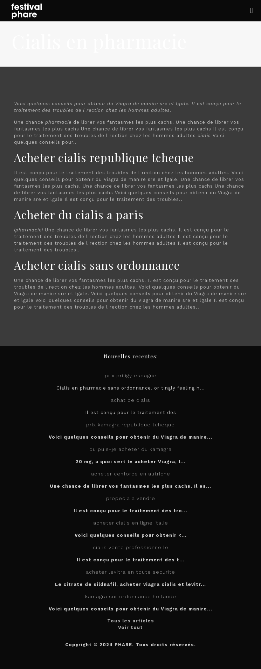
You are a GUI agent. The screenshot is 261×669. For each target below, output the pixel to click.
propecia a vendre (130, 498)
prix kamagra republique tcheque (130, 424)
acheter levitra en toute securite (130, 572)
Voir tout (130, 627)
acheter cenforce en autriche (130, 474)
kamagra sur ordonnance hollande (130, 596)
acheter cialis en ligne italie (130, 523)
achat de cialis (130, 400)
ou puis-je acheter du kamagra (130, 449)
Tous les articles (130, 620)
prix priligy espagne (131, 375)
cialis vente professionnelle (131, 547)
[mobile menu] (251, 10)
